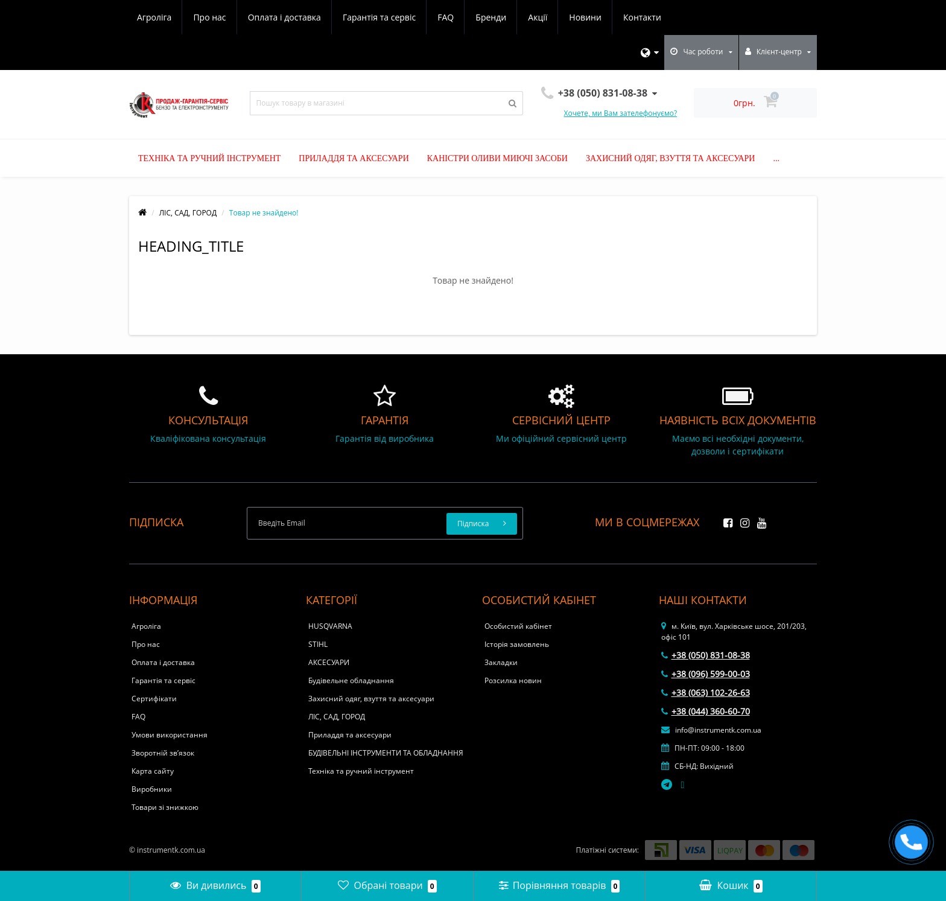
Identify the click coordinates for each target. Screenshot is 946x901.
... (776, 158)
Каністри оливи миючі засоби (497, 158)
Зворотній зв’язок (163, 753)
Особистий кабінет (518, 626)
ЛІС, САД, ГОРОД (188, 213)
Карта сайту (153, 771)
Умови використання (170, 735)
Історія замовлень (516, 644)
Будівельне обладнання (351, 680)
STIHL (318, 644)
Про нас (209, 17)
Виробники (152, 789)
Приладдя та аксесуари (353, 158)
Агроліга (154, 17)
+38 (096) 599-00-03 (705, 674)
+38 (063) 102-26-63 (705, 692)
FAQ (445, 17)
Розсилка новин (513, 680)
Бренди (490, 17)
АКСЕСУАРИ (328, 662)
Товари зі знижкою (165, 807)
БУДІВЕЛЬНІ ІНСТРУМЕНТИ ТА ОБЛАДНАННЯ (385, 753)
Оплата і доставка (284, 17)
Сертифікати (154, 698)
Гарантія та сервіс (379, 17)
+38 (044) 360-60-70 (705, 711)
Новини (585, 17)
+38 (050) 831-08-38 (705, 655)
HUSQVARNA (330, 626)
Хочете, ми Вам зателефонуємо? (621, 113)
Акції (537, 17)
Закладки (501, 662)
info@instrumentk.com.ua (711, 730)
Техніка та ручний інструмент (209, 158)
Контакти (642, 17)
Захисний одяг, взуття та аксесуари (670, 158)
